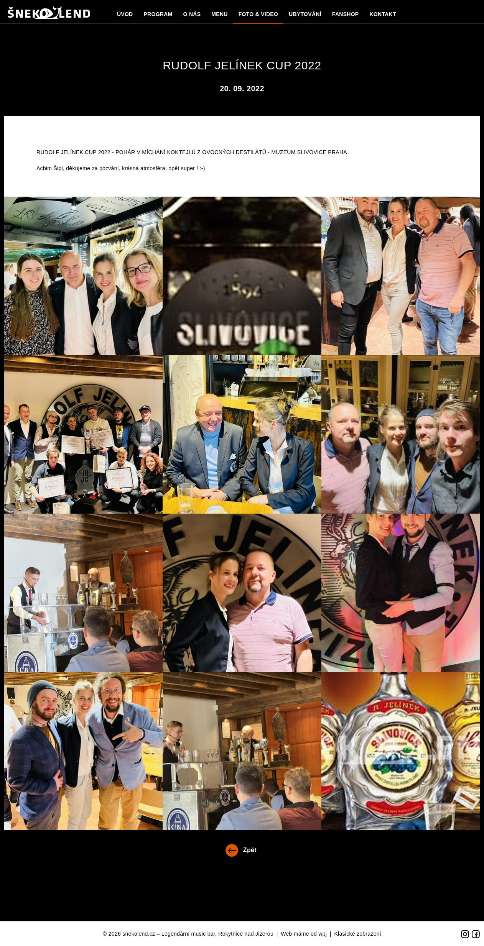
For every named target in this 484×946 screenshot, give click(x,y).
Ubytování (305, 14)
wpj (322, 934)
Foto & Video (258, 14)
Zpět (250, 850)
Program (157, 14)
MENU (219, 14)
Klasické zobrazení (357, 934)
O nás (192, 14)
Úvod (125, 14)
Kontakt (382, 14)
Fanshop (345, 14)
